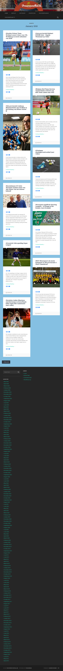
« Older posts (6, 362)
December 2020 (7, 519)
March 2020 (7, 538)
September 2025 (8, 398)
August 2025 (7, 400)
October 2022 (7, 472)
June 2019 (6, 557)
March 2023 (7, 462)
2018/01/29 (39, 253)
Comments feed (27, 377)
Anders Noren (53, 668)
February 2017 (7, 616)
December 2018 (7, 570)
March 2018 (7, 589)
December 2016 (7, 620)
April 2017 (6, 612)
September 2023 (8, 449)
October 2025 (7, 396)
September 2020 (8, 525)
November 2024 (8, 419)
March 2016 (7, 639)
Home (6, 13)
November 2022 (8, 470)
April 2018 (6, 586)
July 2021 (6, 504)
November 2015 (8, 648)
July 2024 (6, 428)
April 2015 (6, 660)
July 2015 (6, 656)
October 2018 (7, 574)
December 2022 (7, 468)
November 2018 (8, 572)
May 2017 (6, 610)
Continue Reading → (10, 89)
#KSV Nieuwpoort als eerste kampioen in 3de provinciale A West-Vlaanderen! (46, 262)
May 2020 (6, 534)
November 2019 (8, 546)
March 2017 (7, 614)
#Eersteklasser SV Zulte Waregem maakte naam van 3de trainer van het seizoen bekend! (15, 188)
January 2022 (7, 491)
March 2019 (7, 563)
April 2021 (6, 510)
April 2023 (6, 460)
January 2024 (7, 440)
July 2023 (6, 453)
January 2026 (7, 390)
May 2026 (6, 381)
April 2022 (6, 485)
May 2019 (6, 559)
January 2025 (7, 415)
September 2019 (8, 550)
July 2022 (6, 479)
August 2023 (7, 451)
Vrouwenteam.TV (10, 17)
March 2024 (7, 436)
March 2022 (7, 487)
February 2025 (7, 413)
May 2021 (6, 508)
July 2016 (6, 631)
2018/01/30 (39, 196)
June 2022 (6, 481)
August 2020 (7, 527)
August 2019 (7, 553)
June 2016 (6, 633)
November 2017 (8, 597)
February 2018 (7, 591)
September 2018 (8, 576)
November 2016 (8, 622)
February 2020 (7, 540)
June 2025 (6, 405)
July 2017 (6, 605)
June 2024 (6, 430)
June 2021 (6, 506)
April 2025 (6, 409)
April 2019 (6, 561)
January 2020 (7, 542)
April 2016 (6, 637)
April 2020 (6, 536)
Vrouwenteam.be (44, 13)
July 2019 (6, 555)
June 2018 (6, 582)
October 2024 (7, 421)
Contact (13, 13)
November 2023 (8, 445)
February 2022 (7, 489)
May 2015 (6, 658)
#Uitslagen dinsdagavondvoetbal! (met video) (44, 152)
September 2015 (8, 652)
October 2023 (7, 447)
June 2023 (6, 455)
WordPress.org (27, 379)
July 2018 (6, 580)
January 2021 (7, 517)
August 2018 (7, 578)
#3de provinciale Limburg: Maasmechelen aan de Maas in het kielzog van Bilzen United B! (16, 108)
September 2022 (8, 474)
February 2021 (7, 515)
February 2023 (7, 464)
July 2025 (6, 402)
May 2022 (6, 483)
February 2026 (7, 388)
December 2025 (7, 392)
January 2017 (7, 618)
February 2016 (7, 641)
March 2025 (7, 411)
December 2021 (7, 493)
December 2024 (7, 417)
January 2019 (7, 567)
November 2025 (8, 394)
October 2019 (7, 548)
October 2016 (7, 624)
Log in (25, 373)
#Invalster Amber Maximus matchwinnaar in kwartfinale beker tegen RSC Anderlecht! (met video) (16, 302)
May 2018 (6, 584)
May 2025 (6, 407)
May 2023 (6, 457)
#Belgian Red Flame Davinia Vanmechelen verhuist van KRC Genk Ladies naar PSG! (45, 90)
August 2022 (7, 476)
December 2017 (7, 595)
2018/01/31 (9, 98)
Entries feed (26, 375)
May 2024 (6, 432)
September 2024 (8, 424)
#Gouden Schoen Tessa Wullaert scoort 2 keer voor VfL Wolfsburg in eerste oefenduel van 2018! (16, 35)
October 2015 (7, 650)
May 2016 (6, 635)
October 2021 (7, 498)
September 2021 (8, 500)
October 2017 (7, 599)
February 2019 (7, 565)
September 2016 (8, 627)
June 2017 (6, 608)
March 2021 (7, 512)
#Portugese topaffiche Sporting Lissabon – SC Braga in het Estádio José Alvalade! (46, 206)
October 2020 (7, 523)
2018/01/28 (9, 355)
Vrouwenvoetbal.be (31, 5)
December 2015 (7, 646)
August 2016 (7, 629)
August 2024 (7, 426)
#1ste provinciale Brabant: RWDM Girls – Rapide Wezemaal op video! (44, 35)
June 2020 (6, 531)
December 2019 (7, 544)
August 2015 (7, 654)
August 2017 (7, 603)
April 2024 (6, 434)
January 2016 (7, 643)
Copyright (22, 13)
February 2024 (7, 438)
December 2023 (7, 443)
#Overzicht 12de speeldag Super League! (17, 244)
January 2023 (7, 466)
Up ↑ (59, 668)
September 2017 (8, 601)
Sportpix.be (32, 13)
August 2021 (7, 502)
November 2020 (8, 521)
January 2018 (7, 593)
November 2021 (8, 495)
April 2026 (6, 383)
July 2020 (6, 529)
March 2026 (7, 386)
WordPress (29, 668)
